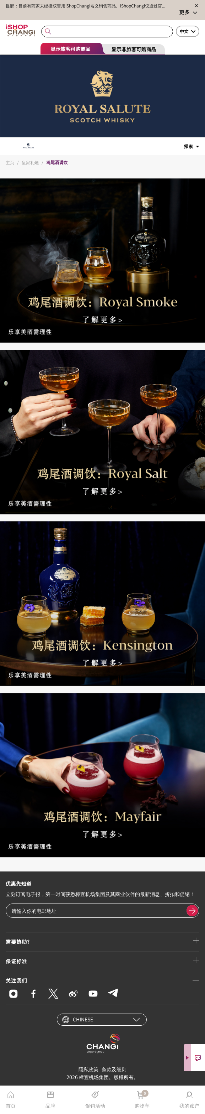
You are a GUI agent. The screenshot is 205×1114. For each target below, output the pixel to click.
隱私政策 (88, 1069)
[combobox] (107, 31)
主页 (10, 162)
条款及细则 (114, 1069)
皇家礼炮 (30, 162)
